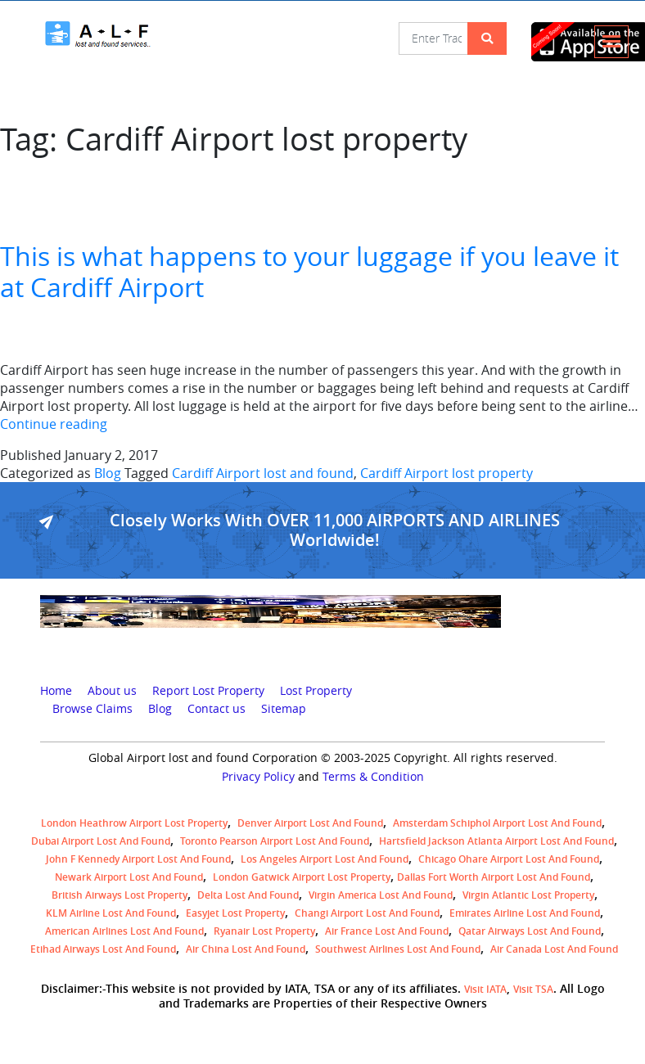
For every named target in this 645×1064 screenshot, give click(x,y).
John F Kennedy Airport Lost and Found (138, 859)
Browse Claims (92, 708)
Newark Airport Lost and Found (129, 877)
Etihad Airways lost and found (103, 949)
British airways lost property (119, 895)
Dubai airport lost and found (100, 841)
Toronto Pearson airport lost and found (274, 841)
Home (56, 690)
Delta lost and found (248, 895)
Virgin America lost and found (381, 895)
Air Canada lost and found (554, 949)
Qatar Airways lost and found (529, 931)
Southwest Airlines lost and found (397, 949)
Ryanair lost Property (264, 931)
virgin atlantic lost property (528, 895)
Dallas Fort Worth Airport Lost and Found (493, 877)
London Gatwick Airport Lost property (301, 877)
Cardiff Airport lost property (446, 473)
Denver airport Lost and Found (310, 823)
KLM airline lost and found (111, 913)
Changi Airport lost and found (367, 913)
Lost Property (316, 690)
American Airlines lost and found (124, 931)
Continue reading (53, 424)
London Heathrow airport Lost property (134, 823)
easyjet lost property (235, 913)
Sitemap (283, 708)
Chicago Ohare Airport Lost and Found (508, 859)
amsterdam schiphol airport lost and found (497, 823)
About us (112, 690)
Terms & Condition (373, 776)
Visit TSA (533, 989)
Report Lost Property (208, 690)
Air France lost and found (387, 931)
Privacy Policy (258, 776)
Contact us (216, 708)
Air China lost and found (245, 949)
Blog (107, 473)
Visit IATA (485, 989)
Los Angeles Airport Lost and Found (324, 859)
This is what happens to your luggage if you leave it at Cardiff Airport (309, 271)
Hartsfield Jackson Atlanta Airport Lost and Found (496, 841)
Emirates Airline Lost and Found (524, 913)
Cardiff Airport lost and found (263, 473)
